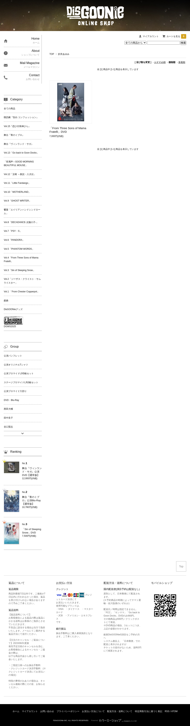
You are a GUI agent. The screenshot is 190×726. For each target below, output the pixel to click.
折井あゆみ (63, 54)
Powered (114, 720)
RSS (167, 711)
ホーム (16, 711)
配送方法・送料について (119, 711)
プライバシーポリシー (68, 711)
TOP (51, 54)
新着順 (181, 62)
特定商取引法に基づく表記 (148, 711)
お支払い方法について (93, 711)
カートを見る (176, 36)
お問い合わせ (47, 711)
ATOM (174, 711)
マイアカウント (151, 36)
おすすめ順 (160, 62)
